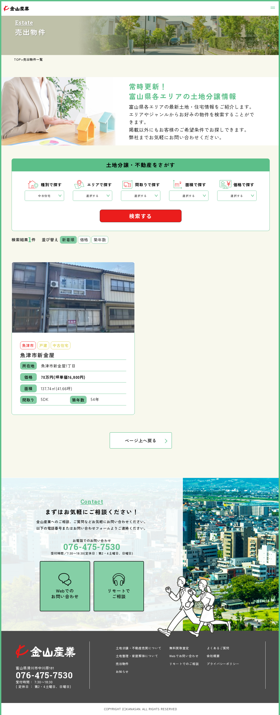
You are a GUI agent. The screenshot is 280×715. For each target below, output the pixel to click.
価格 (84, 239)
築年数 (100, 239)
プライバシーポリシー (223, 664)
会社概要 (213, 656)
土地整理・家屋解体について (137, 656)
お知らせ (122, 671)
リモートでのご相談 (184, 664)
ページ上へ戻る (141, 440)
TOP (17, 59)
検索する (140, 216)
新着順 (68, 239)
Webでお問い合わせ (184, 656)
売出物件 (122, 664)
